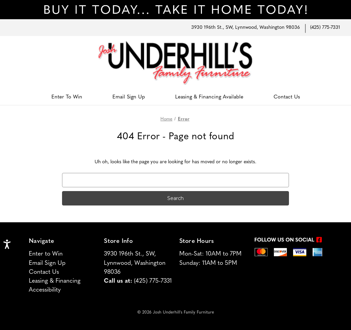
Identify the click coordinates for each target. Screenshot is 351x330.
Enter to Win (46, 254)
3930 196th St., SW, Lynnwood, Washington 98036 (245, 27)
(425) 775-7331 (325, 27)
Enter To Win (66, 97)
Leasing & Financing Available (209, 97)
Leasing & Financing (55, 281)
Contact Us (287, 97)
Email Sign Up (128, 97)
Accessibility (45, 290)
